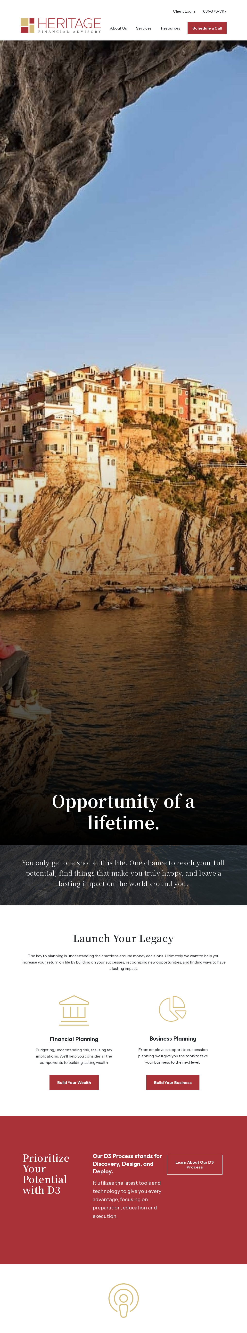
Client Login (184, 11)
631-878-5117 (215, 11)
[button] (118, 28)
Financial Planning (74, 1039)
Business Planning (172, 1038)
